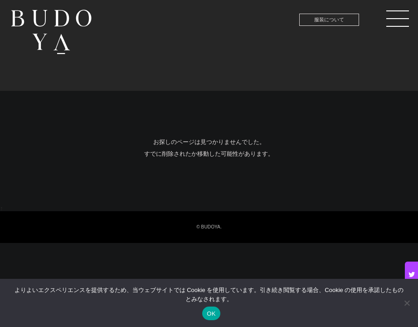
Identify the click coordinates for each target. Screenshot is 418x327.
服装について (329, 19)
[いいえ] (406, 302)
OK (211, 313)
